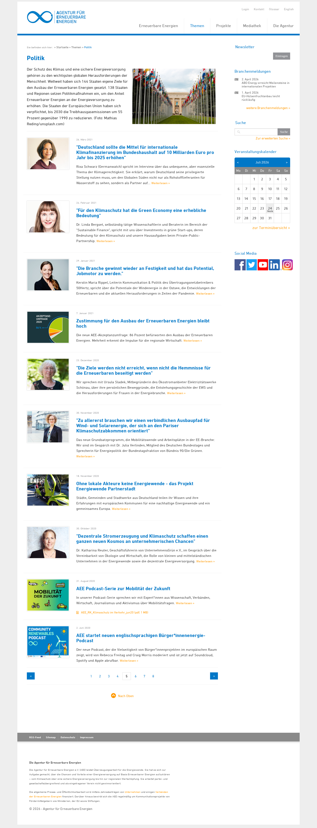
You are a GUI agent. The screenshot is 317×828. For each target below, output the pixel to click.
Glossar (274, 9)
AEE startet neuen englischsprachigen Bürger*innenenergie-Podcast (140, 637)
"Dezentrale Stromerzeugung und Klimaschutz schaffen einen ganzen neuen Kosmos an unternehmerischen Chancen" (142, 538)
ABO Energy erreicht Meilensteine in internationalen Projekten (265, 84)
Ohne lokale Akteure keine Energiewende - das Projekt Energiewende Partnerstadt (134, 486)
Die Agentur (283, 25)
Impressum (86, 737)
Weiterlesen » (160, 183)
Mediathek (252, 25)
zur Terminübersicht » (271, 227)
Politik (88, 47)
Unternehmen (132, 791)
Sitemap (51, 737)
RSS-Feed (35, 737)
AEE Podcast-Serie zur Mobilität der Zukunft (123, 588)
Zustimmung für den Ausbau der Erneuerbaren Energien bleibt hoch (143, 323)
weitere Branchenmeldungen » (268, 108)
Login (245, 9)
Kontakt (259, 9)
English (289, 9)
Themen (197, 25)
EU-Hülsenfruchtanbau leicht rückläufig (261, 97)
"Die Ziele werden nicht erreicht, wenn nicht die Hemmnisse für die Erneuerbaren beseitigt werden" (143, 370)
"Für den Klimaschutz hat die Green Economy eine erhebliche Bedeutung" (141, 212)
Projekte (223, 25)
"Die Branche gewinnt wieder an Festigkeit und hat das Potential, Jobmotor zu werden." (145, 270)
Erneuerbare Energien (158, 25)
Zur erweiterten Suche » (273, 138)
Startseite (62, 47)
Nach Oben (126, 696)
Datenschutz (68, 737)
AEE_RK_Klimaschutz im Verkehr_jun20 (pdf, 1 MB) (114, 612)
